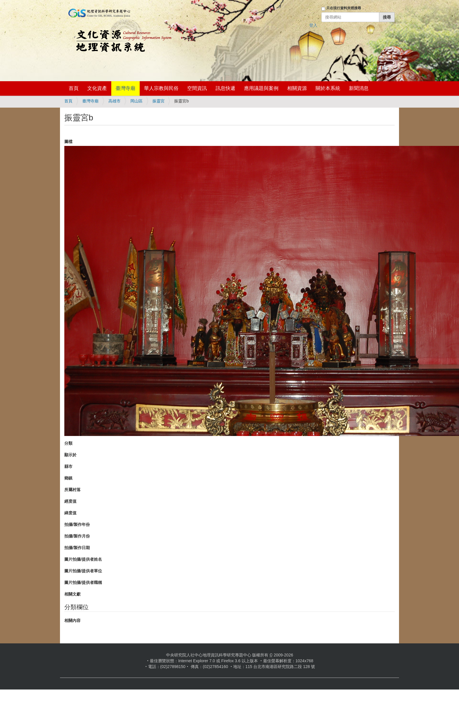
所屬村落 (72, 489)
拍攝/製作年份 (77, 524)
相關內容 (72, 620)
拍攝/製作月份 (77, 536)
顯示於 (70, 455)
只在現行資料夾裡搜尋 (343, 8)
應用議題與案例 (261, 88)
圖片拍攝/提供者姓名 (83, 559)
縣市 (68, 466)
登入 (313, 25)
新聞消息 (359, 88)
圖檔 (68, 141)
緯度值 (70, 513)
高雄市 (114, 101)
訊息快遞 (225, 88)
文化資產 (97, 88)
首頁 (74, 88)
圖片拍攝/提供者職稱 (83, 582)
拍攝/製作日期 (77, 547)
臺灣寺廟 (125, 88)
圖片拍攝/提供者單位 (83, 571)
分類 (68, 443)
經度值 (70, 501)
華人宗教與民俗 (161, 88)
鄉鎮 (68, 478)
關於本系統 (328, 88)
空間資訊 (197, 88)
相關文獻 (72, 594)
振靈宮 (158, 101)
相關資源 (297, 88)
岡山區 (136, 101)
